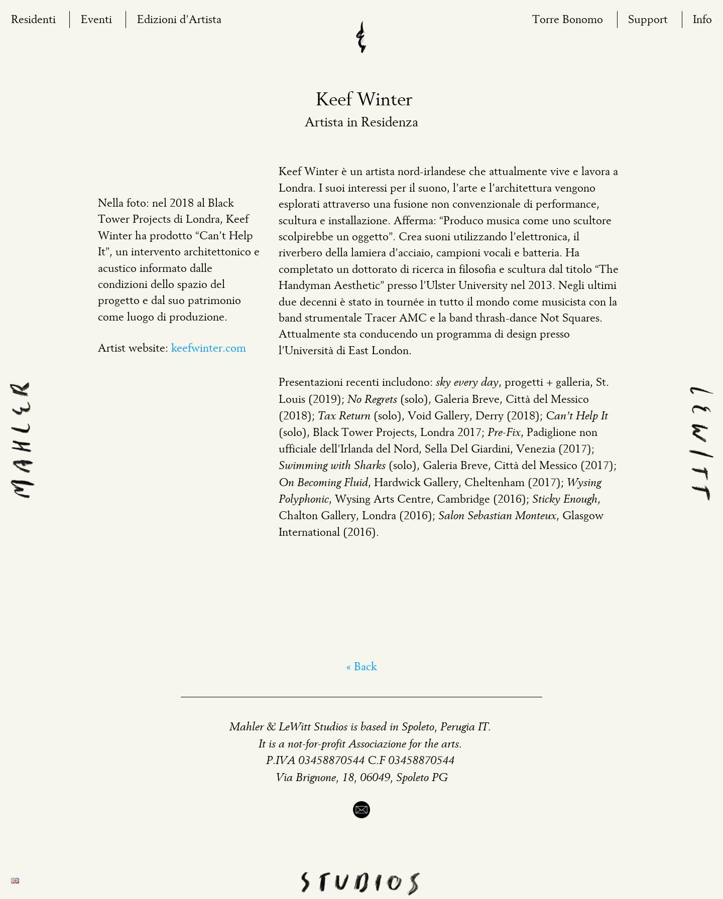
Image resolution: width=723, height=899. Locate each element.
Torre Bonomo (567, 20)
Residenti (33, 20)
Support (648, 20)
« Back (361, 667)
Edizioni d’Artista (179, 20)
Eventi (96, 20)
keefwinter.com (208, 348)
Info (702, 20)
